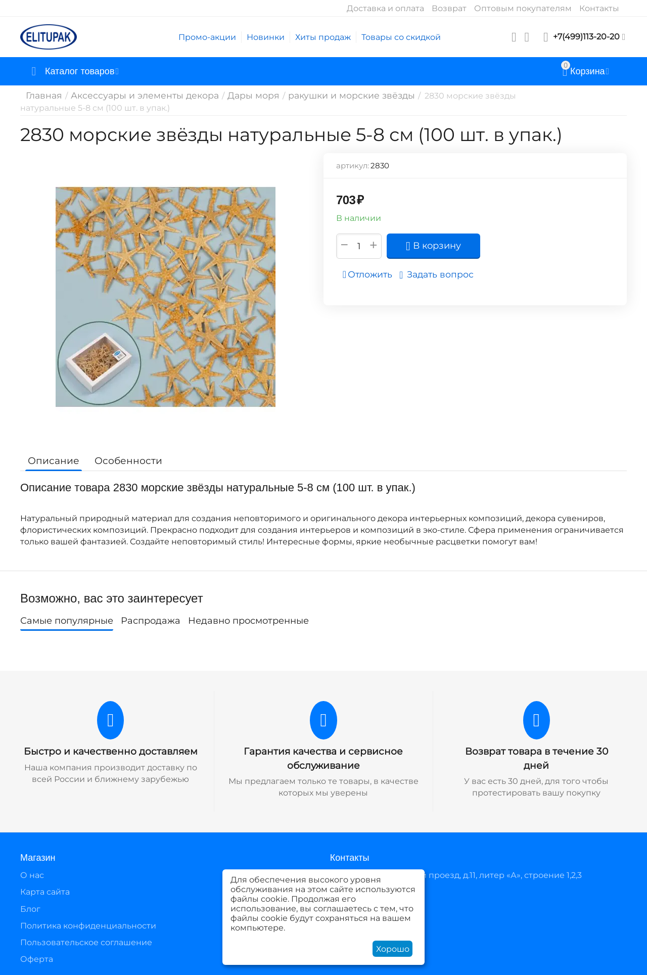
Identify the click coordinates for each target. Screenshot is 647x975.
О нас (32, 874)
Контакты (599, 8)
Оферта (36, 958)
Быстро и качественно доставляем (110, 751)
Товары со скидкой (401, 37)
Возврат (449, 8)
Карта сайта (45, 891)
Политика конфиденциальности (88, 925)
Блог (30, 907)
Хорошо (392, 949)
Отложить (370, 274)
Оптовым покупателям (523, 8)
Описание (52, 460)
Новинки (266, 37)
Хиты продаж (323, 37)
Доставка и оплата (385, 8)
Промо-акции (207, 37)
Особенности (122, 460)
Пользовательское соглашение (86, 941)
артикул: (352, 165)
